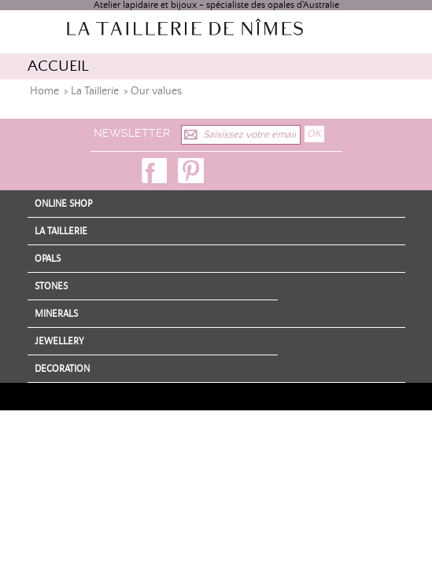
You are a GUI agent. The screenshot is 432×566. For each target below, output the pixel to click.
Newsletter (132, 133)
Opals (48, 258)
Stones (51, 286)
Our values (156, 91)
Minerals (56, 313)
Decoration (62, 368)
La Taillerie (95, 91)
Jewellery (59, 341)
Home (44, 91)
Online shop (63, 203)
